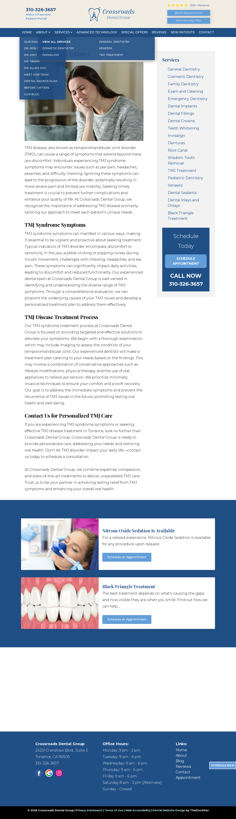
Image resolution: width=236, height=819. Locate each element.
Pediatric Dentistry (185, 178)
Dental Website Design (168, 810)
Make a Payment (38, 14)
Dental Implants (182, 106)
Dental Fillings (181, 113)
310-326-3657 (41, 9)
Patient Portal (36, 18)
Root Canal (178, 150)
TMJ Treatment (182, 170)
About (42, 32)
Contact (206, 32)
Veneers (175, 185)
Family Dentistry (183, 84)
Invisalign (176, 135)
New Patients (183, 32)
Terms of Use (113, 810)
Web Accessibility (137, 810)
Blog (180, 761)
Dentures (176, 143)
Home (27, 32)
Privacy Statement (89, 810)
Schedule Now (222, 765)
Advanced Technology (97, 32)
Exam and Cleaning (185, 91)
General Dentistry (184, 69)
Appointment (188, 777)
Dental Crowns (181, 121)
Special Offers (134, 32)
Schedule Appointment (186, 261)
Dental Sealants (182, 192)
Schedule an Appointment (126, 557)
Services (62, 32)
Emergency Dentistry (187, 99)
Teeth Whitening (183, 128)
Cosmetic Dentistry (186, 76)
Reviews (159, 32)
